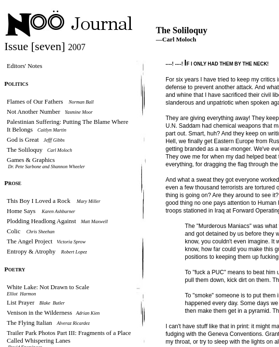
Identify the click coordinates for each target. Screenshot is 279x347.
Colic (14, 231)
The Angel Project (30, 241)
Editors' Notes (24, 65)
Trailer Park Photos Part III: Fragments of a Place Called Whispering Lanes (69, 336)
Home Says (22, 210)
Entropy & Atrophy (31, 251)
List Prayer (20, 302)
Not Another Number (33, 111)
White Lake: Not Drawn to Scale (48, 287)
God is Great (23, 139)
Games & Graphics (31, 159)
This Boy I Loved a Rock (38, 200)
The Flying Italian (29, 322)
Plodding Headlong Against (41, 221)
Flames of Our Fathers (35, 101)
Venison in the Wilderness (40, 312)
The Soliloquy (24, 149)
